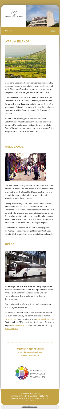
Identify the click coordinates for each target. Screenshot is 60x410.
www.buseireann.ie (44, 319)
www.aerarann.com (20, 325)
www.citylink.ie (11, 319)
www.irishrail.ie (11, 328)
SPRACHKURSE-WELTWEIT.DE (38, 396)
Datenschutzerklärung (30, 407)
